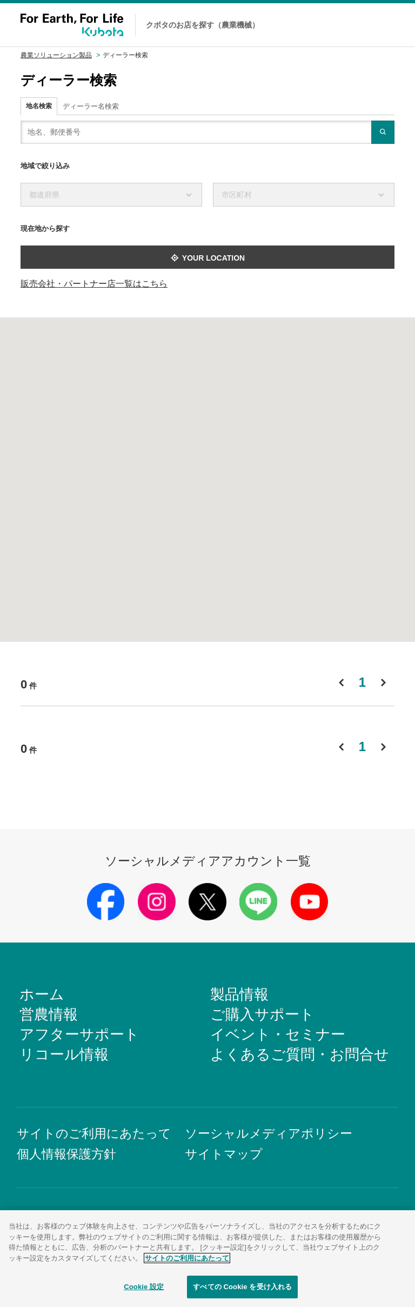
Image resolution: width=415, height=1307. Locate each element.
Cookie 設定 (144, 1290)
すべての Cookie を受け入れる (242, 1290)
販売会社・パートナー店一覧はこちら (94, 283)
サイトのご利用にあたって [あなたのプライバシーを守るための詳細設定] (187, 1261)
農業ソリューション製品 (56, 55)
